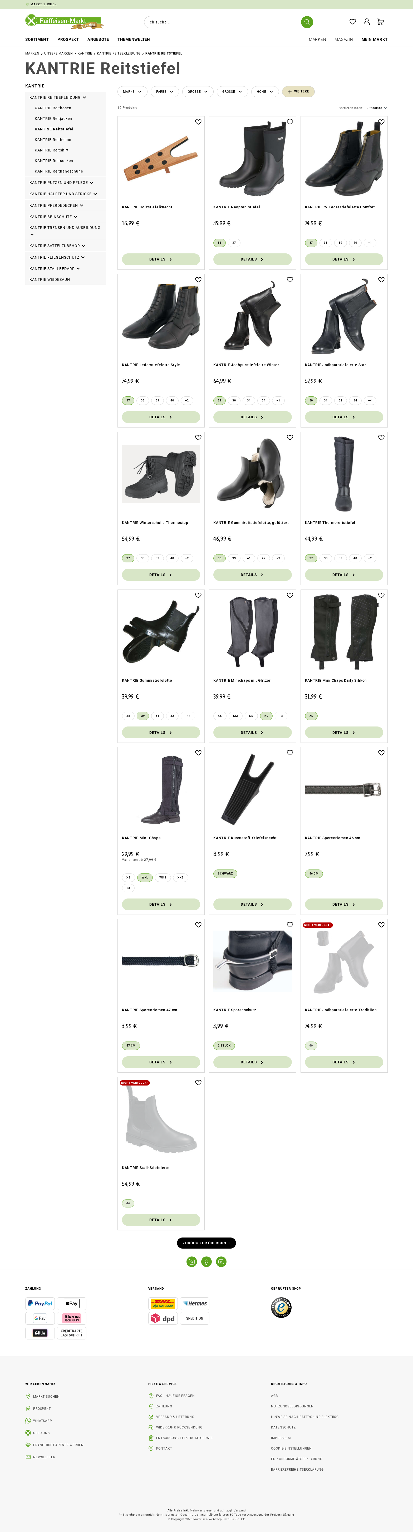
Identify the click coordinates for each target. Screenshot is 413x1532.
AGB (274, 1396)
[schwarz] (225, 874)
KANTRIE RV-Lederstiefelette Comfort (340, 207)
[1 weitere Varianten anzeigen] (370, 243)
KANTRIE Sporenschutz (234, 1010)
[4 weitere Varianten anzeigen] (370, 400)
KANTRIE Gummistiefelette (147, 680)
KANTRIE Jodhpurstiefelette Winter (246, 365)
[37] (234, 243)
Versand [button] (156, 1288)
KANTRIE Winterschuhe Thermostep (155, 523)
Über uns (41, 1433)
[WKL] (145, 877)
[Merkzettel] (350, 22)
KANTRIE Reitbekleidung (58, 97)
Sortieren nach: (351, 108)
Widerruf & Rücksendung (179, 1427)
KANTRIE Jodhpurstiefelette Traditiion (341, 1010)
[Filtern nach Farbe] (165, 91)
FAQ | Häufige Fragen (175, 1396)
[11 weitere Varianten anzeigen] (188, 716)
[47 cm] (131, 1046)
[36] (219, 243)
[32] (340, 400)
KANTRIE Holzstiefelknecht (147, 207)
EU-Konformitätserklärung (296, 1459)
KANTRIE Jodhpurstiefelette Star (335, 365)
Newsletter (44, 1457)
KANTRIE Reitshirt (52, 150)
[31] (249, 400)
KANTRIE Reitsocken (54, 161)
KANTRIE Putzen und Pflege (62, 182)
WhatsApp (42, 1421)
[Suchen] (306, 22)
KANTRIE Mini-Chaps (141, 838)
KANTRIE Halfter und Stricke (64, 193)
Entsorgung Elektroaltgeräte (184, 1438)
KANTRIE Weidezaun (50, 279)
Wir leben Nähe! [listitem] (40, 1384)
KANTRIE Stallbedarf (55, 268)
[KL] (266, 716)
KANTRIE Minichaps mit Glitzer (242, 680)
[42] (263, 558)
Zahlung (164, 1406)
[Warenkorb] (380, 22)
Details (161, 259)
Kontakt (164, 1448)
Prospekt (42, 1409)
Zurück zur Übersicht (207, 1243)
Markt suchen (46, 1396)
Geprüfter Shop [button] (286, 1288)
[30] (234, 400)
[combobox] (226, 22)
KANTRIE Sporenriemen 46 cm (332, 838)
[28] (128, 716)
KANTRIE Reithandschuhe (59, 171)
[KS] (251, 716)
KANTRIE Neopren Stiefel (236, 207)
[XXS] (180, 877)
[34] (263, 400)
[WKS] (163, 877)
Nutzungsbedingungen (292, 1406)
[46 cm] (314, 874)
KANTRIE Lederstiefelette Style (151, 365)
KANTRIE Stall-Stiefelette (146, 1168)
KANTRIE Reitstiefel (54, 129)
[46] (128, 1203)
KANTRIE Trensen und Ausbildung (65, 230)
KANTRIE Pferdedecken (57, 205)
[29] (219, 400)
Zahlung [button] (33, 1288)
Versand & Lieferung (175, 1417)
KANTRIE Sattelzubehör (58, 245)
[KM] (236, 716)
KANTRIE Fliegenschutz (57, 256)
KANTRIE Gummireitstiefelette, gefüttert (251, 523)
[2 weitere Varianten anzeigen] (187, 400)
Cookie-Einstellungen (291, 1448)
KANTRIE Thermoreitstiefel (330, 523)
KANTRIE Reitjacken (53, 118)
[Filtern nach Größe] (198, 91)
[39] (340, 243)
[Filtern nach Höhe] (265, 91)
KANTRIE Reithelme (53, 140)
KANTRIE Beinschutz (54, 216)
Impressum (281, 1438)
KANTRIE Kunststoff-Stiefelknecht (245, 838)
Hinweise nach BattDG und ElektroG (305, 1417)
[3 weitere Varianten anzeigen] (278, 558)
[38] (325, 243)
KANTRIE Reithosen (53, 108)
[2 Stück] (224, 1046)
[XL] (311, 716)
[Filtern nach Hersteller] (132, 91)
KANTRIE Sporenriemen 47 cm (149, 1010)
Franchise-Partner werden (58, 1445)
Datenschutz (283, 1427)
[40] (355, 243)
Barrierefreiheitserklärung (297, 1469)
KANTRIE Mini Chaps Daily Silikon (336, 680)
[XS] (220, 716)
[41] (249, 558)
